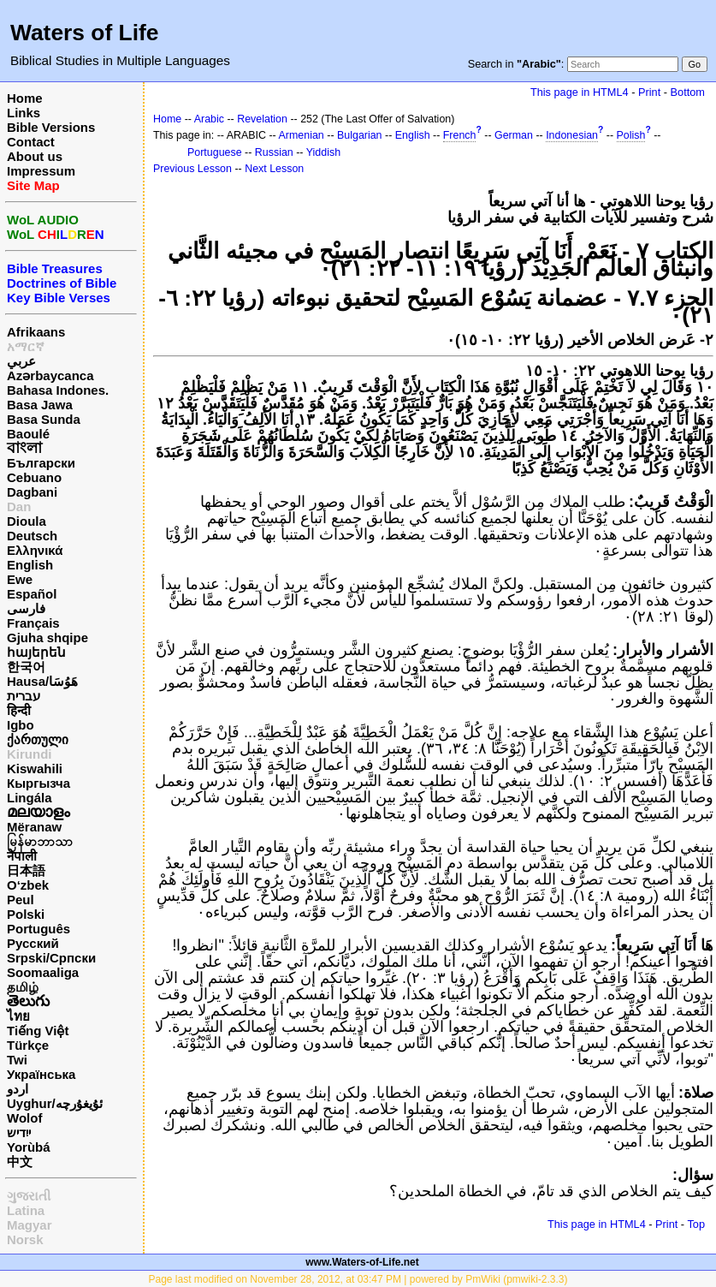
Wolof (24, 1118)
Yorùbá (28, 1147)
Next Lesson (274, 169)
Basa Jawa (40, 404)
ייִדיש (19, 1132)
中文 (20, 1161)
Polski (25, 914)
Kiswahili (34, 768)
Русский (33, 943)
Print (649, 92)
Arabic (209, 119)
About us (34, 156)
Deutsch (32, 535)
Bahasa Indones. (58, 390)
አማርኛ (25, 346)
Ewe (20, 579)
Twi (17, 1059)
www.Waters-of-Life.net (361, 1262)
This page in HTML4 (579, 92)
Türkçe (28, 1045)
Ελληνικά (34, 550)
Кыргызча (38, 783)
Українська (41, 1074)
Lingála (29, 797)
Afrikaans (36, 332)
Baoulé (28, 433)
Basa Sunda (43, 419)
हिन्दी (19, 710)
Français (33, 623)
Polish (631, 135)
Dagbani (32, 492)
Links (23, 112)
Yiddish (323, 152)
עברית (23, 695)
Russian (274, 152)
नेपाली (22, 856)
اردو (17, 1088)
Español (31, 594)
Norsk (25, 1239)
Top (696, 1224)
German (513, 135)
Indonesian (572, 135)
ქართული (37, 739)
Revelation (262, 119)
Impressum (41, 171)
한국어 (26, 666)
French (459, 135)
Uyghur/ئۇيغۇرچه (55, 1103)
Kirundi (29, 754)
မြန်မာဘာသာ (40, 841)
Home (25, 98)
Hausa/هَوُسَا (42, 681)
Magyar (29, 1225)
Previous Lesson (192, 169)
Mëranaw (34, 826)
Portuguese (214, 152)
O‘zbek (28, 885)
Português (38, 928)
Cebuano (34, 477)
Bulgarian (359, 135)
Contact (31, 141)
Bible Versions (51, 127)
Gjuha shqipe (47, 637)
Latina (25, 1210)
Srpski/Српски (51, 957)
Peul (20, 899)
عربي (21, 361)
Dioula (26, 521)
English (30, 564)
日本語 (26, 870)
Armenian (301, 135)
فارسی (26, 608)
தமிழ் (22, 987)
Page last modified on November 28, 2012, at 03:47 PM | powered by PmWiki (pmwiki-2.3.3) (357, 1279)
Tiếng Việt (37, 1030)
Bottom (688, 92)
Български (41, 463)
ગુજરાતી (28, 1196)
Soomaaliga (43, 972)
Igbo (20, 725)
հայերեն (36, 652)
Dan (19, 506)
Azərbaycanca (50, 375)
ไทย (18, 1016)
